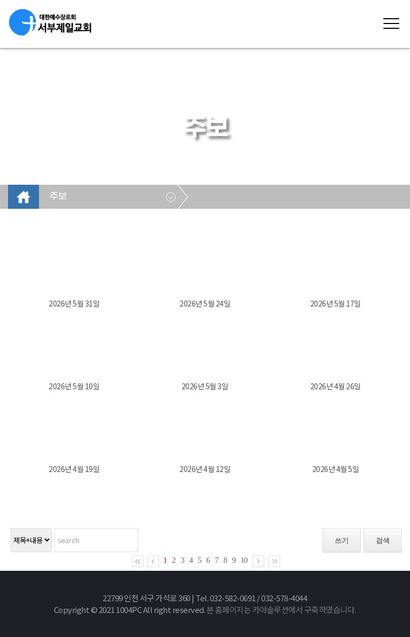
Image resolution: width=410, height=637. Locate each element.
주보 (58, 196)
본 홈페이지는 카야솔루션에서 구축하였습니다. (281, 609)
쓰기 (342, 541)
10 (244, 560)
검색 (383, 541)
